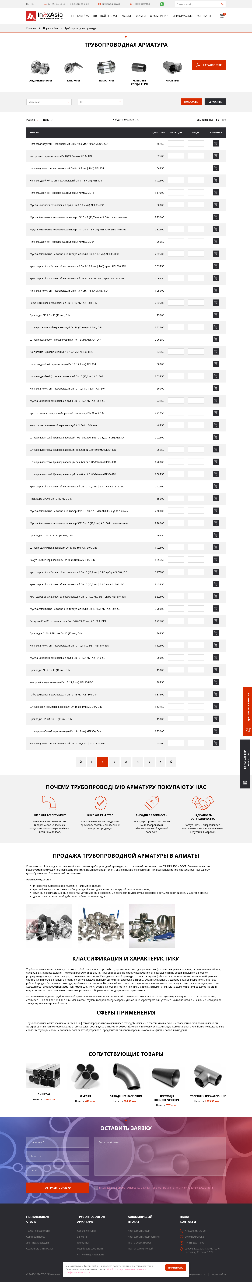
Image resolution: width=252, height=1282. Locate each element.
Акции (126, 15)
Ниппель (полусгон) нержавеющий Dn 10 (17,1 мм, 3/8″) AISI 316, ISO (69, 645)
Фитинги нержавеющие (90, 1254)
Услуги (141, 15)
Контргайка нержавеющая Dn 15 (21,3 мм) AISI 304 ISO (61, 682)
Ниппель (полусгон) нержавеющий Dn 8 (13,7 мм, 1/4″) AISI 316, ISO (69, 290)
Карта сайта (219, 1274)
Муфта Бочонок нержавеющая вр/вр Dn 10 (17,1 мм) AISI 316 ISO (68, 657)
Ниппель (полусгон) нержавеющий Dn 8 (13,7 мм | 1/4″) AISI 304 (67, 168)
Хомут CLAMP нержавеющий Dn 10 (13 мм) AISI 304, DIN (62, 560)
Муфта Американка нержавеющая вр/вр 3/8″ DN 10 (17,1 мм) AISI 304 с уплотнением (79, 511)
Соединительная (86, 1230)
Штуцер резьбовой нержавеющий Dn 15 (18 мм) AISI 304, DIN (65, 731)
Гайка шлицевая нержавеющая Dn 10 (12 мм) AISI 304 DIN (63, 303)
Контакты (204, 15)
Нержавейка (80, 15)
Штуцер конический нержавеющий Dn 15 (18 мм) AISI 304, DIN (66, 706)
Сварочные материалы (39, 1248)
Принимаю (176, 1267)
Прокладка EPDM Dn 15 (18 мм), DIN (51, 719)
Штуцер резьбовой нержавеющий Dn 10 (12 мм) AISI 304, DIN (65, 339)
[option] (49, 926)
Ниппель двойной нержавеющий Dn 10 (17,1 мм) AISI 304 (63, 364)
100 (224, 119)
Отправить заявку (58, 1187)
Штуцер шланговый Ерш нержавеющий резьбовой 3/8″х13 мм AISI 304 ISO (73, 462)
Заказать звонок (79, 3)
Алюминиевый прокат (132, 1219)
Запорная (82, 1236)
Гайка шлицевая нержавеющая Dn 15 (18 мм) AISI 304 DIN (63, 694)
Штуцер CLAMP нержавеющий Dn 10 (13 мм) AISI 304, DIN (63, 547)
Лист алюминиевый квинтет (144, 1236)
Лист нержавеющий (37, 1242)
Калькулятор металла (246, 759)
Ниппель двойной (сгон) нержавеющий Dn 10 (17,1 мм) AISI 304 (66, 376)
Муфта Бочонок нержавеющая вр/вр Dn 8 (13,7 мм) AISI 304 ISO (67, 205)
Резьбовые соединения (90, 1248)
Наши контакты (184, 1219)
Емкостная (83, 1242)
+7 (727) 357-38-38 (56, 3)
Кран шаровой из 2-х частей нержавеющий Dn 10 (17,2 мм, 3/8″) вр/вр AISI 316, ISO (78, 596)
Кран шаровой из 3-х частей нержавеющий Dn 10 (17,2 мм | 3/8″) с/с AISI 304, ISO (77, 584)
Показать (191, 101)
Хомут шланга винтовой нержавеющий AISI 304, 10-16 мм (63, 425)
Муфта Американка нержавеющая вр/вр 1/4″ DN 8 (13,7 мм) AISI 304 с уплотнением (78, 217)
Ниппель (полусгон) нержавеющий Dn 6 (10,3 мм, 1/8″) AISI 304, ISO (69, 143)
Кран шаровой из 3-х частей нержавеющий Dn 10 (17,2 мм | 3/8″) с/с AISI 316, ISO (77, 486)
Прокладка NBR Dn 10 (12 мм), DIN (50, 315)
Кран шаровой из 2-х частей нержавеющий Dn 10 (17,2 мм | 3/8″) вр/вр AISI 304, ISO (78, 572)
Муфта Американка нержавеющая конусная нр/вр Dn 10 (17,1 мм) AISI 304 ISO (75, 608)
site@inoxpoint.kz (111, 3)
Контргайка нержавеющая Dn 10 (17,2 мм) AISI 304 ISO (61, 351)
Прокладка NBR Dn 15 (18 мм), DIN (50, 670)
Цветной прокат (105, 15)
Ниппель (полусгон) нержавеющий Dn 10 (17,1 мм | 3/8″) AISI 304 (67, 388)
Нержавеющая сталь (30, 1219)
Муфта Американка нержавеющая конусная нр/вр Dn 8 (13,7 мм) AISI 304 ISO (74, 254)
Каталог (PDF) (212, 65)
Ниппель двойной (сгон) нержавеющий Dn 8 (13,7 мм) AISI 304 (66, 180)
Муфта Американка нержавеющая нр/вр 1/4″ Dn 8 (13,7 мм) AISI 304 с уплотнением (78, 229)
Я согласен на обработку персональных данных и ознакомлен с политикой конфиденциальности (156, 1187)
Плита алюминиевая (139, 1242)
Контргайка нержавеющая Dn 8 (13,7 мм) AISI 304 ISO (61, 156)
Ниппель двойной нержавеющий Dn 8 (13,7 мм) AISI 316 (62, 192)
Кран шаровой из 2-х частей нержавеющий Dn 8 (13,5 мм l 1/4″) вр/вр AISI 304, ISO (77, 278)
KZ (32, 3)
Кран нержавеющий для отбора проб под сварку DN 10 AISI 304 (67, 413)
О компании (159, 15)
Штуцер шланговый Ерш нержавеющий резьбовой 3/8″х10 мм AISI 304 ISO (73, 449)
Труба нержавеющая (38, 1230)
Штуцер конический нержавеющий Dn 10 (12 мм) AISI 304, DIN (66, 327)
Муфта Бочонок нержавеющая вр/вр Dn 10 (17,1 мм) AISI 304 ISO (68, 400)
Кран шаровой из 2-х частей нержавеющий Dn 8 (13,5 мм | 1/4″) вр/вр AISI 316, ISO (78, 266)
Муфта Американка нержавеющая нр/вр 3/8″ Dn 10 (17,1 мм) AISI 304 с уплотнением (79, 523)
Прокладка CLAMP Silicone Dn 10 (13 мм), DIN (56, 633)
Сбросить (215, 101)
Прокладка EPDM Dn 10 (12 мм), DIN (51, 498)
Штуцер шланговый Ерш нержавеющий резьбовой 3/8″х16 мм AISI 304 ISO (73, 474)
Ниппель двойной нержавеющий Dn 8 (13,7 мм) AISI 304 (62, 241)
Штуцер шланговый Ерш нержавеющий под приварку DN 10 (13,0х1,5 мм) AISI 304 (77, 437)
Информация (182, 15)
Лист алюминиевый (139, 1230)
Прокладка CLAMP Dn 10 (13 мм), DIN (51, 535)
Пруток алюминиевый (140, 1248)
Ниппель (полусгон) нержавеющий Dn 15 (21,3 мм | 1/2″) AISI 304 (67, 743)
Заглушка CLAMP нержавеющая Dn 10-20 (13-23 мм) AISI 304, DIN (68, 621)
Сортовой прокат (36, 1236)
